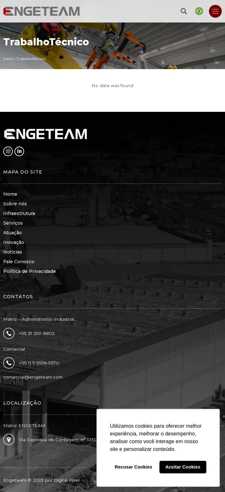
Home (10, 194)
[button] (183, 11)
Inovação (13, 242)
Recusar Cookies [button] (133, 467)
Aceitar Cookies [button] (182, 467)
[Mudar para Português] (199, 11)
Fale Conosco (18, 261)
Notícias (12, 252)
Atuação (12, 233)
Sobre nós (15, 204)
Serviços (13, 223)
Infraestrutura (19, 213)
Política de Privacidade (29, 271)
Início (8, 59)
